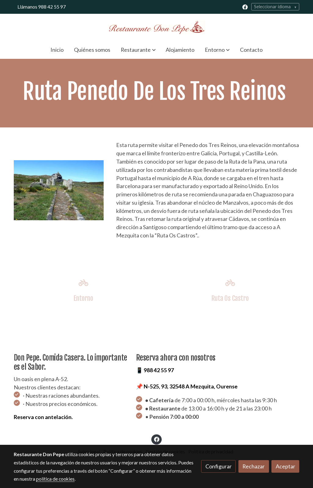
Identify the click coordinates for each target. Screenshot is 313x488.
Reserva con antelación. (43, 417)
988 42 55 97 (159, 370)
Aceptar (285, 466)
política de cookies (55, 479)
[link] (156, 27)
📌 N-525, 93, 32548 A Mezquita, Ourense (187, 386)
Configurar (218, 466)
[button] (138, 49)
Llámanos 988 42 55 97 (41, 6)
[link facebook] (245, 6)
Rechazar (253, 466)
